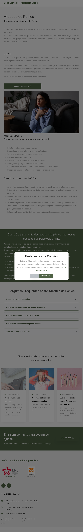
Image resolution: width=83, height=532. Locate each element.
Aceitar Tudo (46, 276)
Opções (34, 276)
